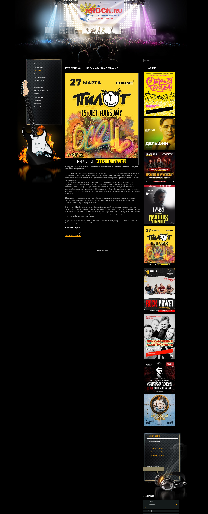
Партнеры (37, 100)
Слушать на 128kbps (157, 455)
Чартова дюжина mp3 (41, 90)
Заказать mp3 (38, 87)
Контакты (37, 103)
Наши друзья (38, 97)
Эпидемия (151, 504)
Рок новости (38, 64)
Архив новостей (39, 74)
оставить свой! (73, 235)
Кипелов (151, 508)
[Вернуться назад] (103, 250)
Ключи (150, 501)
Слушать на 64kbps (157, 452)
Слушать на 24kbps (157, 448)
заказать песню (153, 466)
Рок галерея (38, 84)
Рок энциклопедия (40, 77)
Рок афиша (37, 70)
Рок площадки (39, 80)
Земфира (151, 511)
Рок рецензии (38, 67)
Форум (36, 94)
